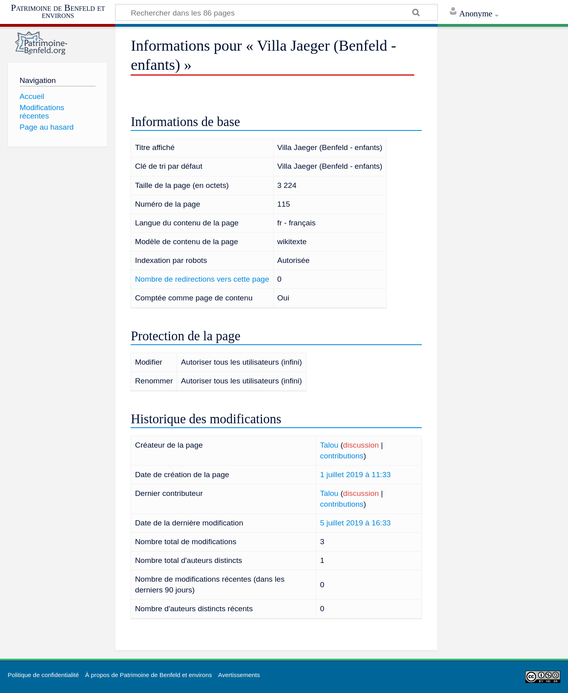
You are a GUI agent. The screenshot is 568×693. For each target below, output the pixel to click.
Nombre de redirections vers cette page (202, 279)
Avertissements (239, 674)
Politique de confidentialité (43, 674)
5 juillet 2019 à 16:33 (355, 523)
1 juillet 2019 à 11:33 (355, 474)
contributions (341, 456)
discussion (361, 445)
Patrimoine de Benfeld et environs (58, 11)
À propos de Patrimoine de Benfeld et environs (148, 674)
